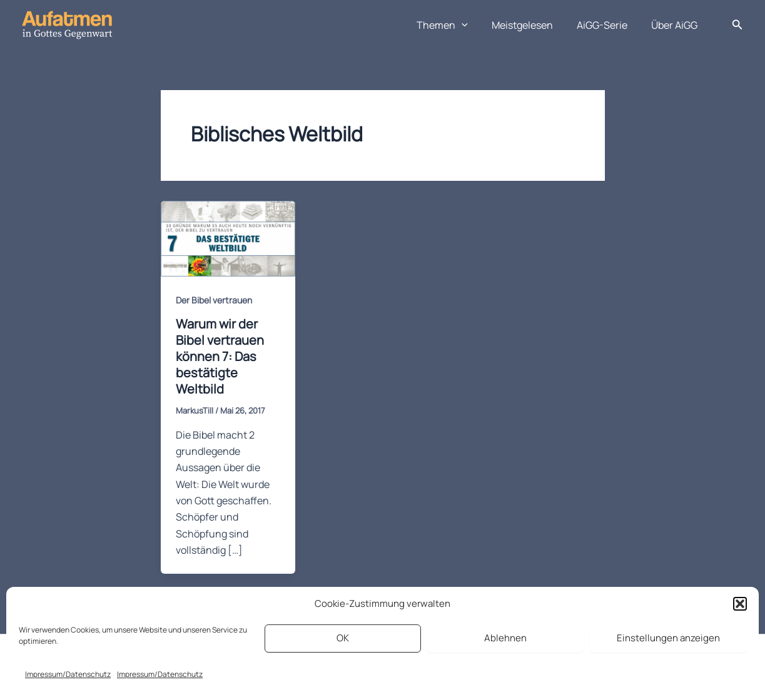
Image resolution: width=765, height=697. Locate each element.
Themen (455, 25)
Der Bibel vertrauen (214, 300)
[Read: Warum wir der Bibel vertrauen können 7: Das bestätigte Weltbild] (228, 238)
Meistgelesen (531, 25)
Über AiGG (676, 25)
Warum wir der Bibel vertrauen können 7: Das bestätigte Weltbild (220, 356)
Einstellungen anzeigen (668, 637)
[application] (475, 25)
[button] (740, 604)
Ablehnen (505, 637)
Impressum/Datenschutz (68, 674)
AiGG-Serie (607, 25)
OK (343, 637)
